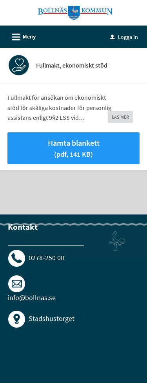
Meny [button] (21, 36)
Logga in (124, 36)
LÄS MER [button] (120, 117)
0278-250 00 (46, 257)
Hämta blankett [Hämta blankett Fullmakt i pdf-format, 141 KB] (74, 148)
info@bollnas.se (32, 297)
